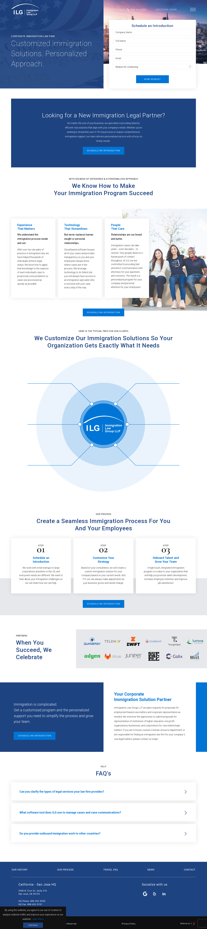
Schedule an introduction (103, 150)
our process (65, 869)
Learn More (38, 919)
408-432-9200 (139, 9)
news (150, 869)
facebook (145, 894)
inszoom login (166, 9)
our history (20, 869)
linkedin (164, 894)
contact (189, 869)
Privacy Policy (128, 923)
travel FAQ (110, 869)
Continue (33, 925)
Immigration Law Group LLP (25, 10)
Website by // (187, 923)
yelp (154, 894)
